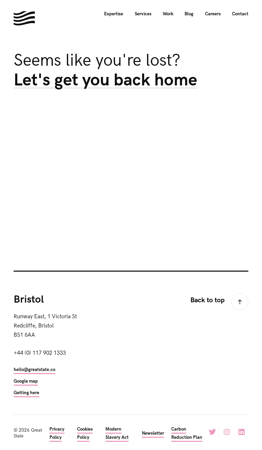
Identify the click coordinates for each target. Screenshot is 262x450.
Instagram (227, 432)
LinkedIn (241, 432)
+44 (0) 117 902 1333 (40, 353)
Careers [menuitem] (213, 14)
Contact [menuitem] (240, 14)
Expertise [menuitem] (113, 14)
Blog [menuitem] (189, 14)
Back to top (207, 300)
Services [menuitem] (143, 14)
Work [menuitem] (168, 14)
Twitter (212, 432)
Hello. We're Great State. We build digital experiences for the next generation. (24, 18)
